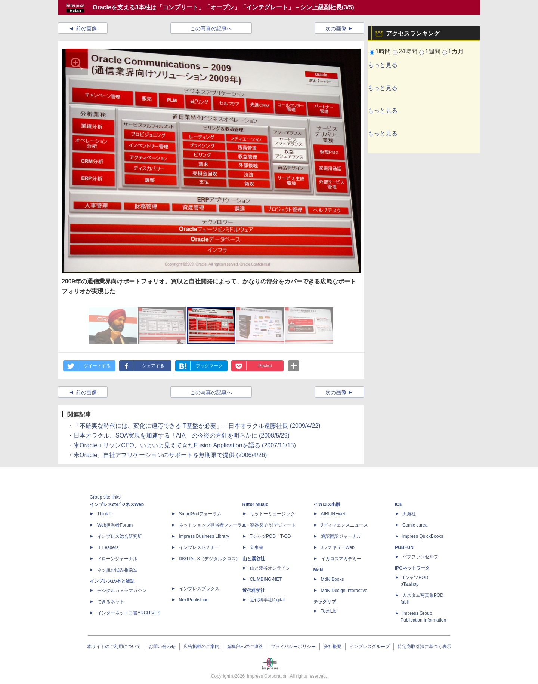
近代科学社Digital (267, 599)
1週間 (432, 51)
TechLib (328, 611)
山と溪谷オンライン (270, 568)
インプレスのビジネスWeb (117, 504)
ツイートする (97, 365)
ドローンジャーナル (117, 558)
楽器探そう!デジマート (273, 525)
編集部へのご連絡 (245, 646)
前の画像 (86, 28)
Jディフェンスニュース (344, 525)
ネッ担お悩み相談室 (117, 570)
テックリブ (324, 601)
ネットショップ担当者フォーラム (212, 525)
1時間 (383, 51)
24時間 (408, 51)
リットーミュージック (272, 513)
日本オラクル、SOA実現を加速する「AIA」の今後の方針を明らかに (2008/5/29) (182, 435)
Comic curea (414, 525)
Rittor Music (255, 504)
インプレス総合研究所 (119, 536)
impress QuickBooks (422, 536)
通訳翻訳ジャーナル (341, 536)
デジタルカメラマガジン (121, 590)
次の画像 (335, 28)
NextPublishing (194, 599)
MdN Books (332, 579)
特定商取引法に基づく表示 (424, 646)
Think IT (105, 513)
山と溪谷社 (253, 558)
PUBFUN (404, 547)
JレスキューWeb (338, 547)
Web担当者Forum (115, 525)
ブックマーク (209, 365)
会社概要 (332, 646)
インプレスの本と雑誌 (112, 581)
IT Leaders (107, 547)
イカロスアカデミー (341, 558)
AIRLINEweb (334, 513)
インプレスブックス (199, 588)
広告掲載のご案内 (201, 646)
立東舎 (256, 547)
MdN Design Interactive (344, 590)
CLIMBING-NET (266, 579)
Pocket (265, 365)
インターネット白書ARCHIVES (128, 613)
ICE (398, 504)
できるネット (110, 601)
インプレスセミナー (199, 547)
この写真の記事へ (211, 28)
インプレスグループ (369, 646)
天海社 (409, 513)
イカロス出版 (326, 504)
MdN (318, 570)
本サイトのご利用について (114, 646)
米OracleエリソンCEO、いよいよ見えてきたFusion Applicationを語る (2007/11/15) (185, 445)
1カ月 (456, 51)
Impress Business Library (204, 536)
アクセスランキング (413, 33)
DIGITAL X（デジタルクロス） (210, 558)
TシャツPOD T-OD (270, 536)
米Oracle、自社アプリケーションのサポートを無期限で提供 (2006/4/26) (170, 455)
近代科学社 (253, 590)
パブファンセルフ (420, 556)
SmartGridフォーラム (200, 513)
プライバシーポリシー (293, 646)
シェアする (153, 365)
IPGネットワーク (412, 568)
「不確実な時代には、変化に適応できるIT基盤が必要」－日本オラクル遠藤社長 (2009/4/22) (197, 426)
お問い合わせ (162, 646)
